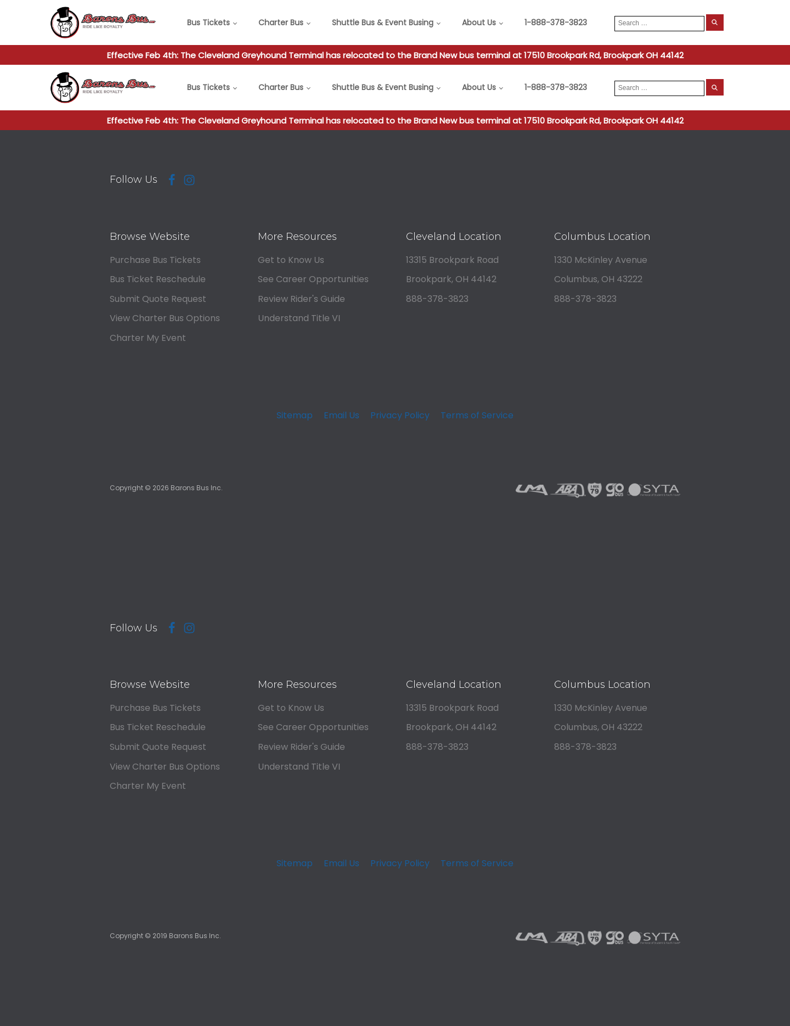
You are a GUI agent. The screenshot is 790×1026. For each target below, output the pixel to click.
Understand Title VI (299, 318)
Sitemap (294, 415)
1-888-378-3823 (555, 22)
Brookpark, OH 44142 (451, 279)
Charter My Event (148, 338)
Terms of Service (477, 415)
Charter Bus (280, 22)
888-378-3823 (437, 299)
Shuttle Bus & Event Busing (382, 22)
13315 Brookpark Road (452, 260)
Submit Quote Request (158, 299)
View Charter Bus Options (165, 318)
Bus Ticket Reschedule (158, 279)
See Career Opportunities (313, 279)
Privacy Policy (400, 415)
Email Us (341, 415)
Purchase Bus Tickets (155, 260)
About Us (479, 22)
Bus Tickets (208, 22)
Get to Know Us (291, 260)
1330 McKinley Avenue (600, 260)
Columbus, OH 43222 (598, 279)
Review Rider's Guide (301, 299)
